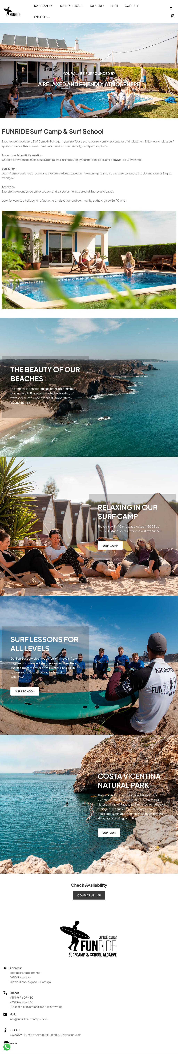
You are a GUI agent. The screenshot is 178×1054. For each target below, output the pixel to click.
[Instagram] (173, 8)
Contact (125, 7)
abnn (115, 1050)
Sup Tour (93, 7)
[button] (50, 7)
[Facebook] (166, 8)
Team (109, 7)
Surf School (69, 7)
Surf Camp (42, 7)
